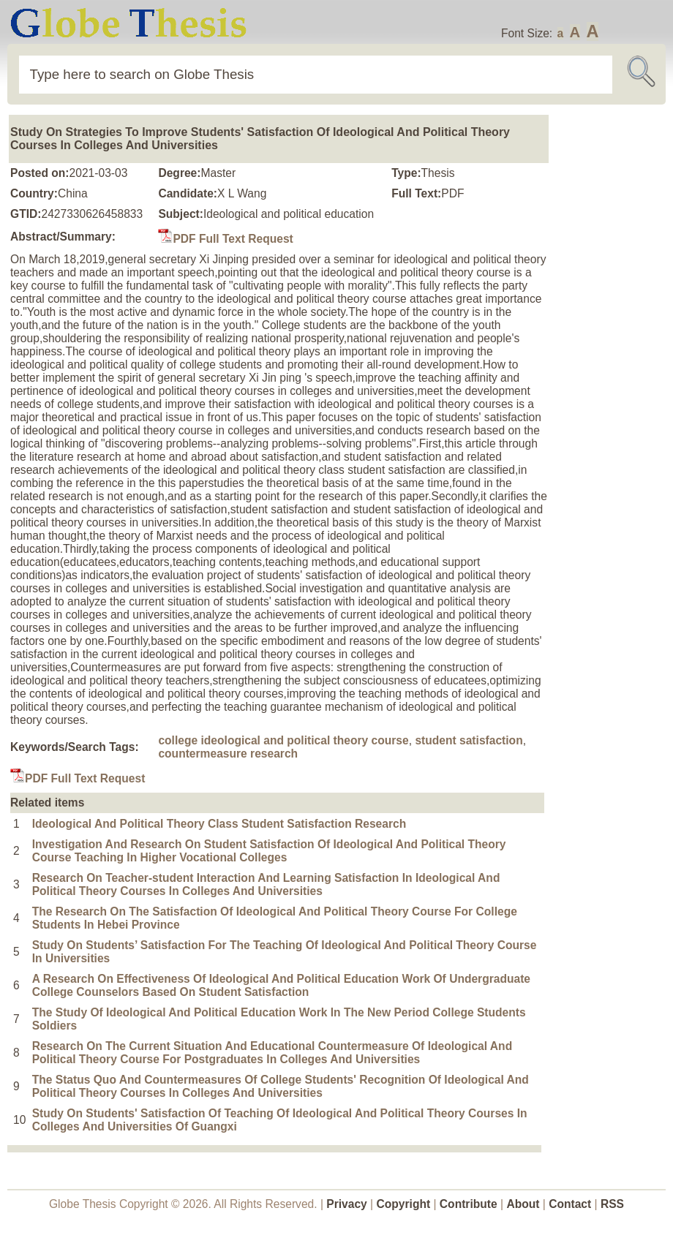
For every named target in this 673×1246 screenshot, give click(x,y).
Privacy (346, 1204)
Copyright (404, 1204)
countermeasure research (228, 753)
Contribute (468, 1204)
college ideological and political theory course (283, 740)
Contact (571, 1204)
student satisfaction (468, 740)
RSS (612, 1204)
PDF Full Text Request (225, 239)
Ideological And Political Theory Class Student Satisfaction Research (219, 824)
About (522, 1204)
